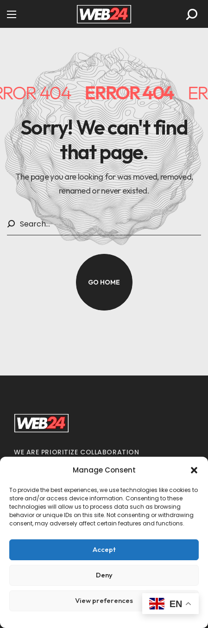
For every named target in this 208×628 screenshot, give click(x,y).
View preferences (104, 600)
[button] (194, 470)
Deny (104, 574)
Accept (104, 549)
